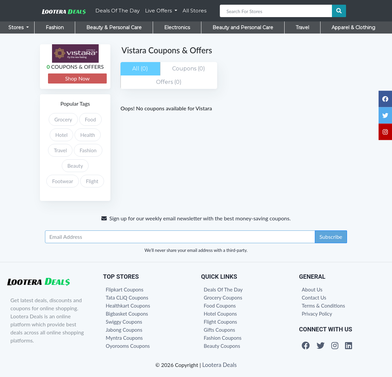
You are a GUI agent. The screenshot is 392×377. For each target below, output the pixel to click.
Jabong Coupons (124, 330)
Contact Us (314, 297)
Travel (302, 27)
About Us (312, 289)
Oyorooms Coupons (128, 346)
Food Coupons (220, 306)
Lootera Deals (219, 364)
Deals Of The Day (117, 10)
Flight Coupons (220, 322)
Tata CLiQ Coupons (127, 297)
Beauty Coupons (222, 346)
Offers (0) (169, 82)
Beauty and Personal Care (242, 27)
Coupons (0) (188, 68)
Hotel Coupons (220, 314)
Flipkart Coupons (124, 289)
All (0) (140, 68)
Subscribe (331, 236)
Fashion (55, 27)
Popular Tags (75, 103)
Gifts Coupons (219, 330)
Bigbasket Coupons (127, 314)
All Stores (194, 10)
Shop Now (77, 78)
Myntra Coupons (124, 338)
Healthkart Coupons (128, 306)
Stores (16, 27)
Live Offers (159, 10)
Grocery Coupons (223, 297)
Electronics (177, 27)
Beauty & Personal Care (114, 27)
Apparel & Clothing (353, 27)
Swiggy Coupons (124, 322)
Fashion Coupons (223, 338)
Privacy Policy (317, 314)
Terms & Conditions (323, 306)
